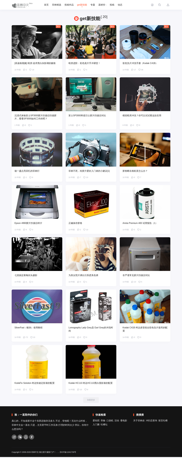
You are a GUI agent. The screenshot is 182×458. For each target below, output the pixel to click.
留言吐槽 (162, 421)
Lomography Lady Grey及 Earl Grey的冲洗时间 (90, 330)
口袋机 (109, 421)
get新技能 (82, 5)
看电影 (123, 421)
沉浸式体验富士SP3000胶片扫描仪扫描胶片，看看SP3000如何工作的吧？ (36, 117)
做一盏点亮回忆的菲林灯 (27, 171)
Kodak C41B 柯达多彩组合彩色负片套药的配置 (144, 330)
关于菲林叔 (139, 421)
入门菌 (96, 425)
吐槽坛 (104, 425)
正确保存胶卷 (75, 223)
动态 (120, 5)
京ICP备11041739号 (68, 453)
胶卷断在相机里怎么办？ (135, 171)
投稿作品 (69, 5)
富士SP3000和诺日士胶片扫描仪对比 (87, 115)
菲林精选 (56, 5)
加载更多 (91, 401)
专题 (92, 5)
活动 (116, 421)
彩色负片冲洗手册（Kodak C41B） (140, 63)
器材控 (101, 5)
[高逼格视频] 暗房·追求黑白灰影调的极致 (35, 63)
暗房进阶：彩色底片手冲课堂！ (84, 63)
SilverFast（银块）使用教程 (29, 328)
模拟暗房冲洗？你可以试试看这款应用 (142, 115)
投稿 (112, 5)
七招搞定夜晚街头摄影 (26, 276)
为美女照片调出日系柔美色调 (83, 276)
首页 (46, 5)
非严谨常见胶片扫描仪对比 (136, 276)
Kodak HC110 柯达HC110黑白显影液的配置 (91, 384)
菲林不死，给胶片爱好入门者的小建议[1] (89, 171)
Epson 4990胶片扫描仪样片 (29, 223)
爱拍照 (96, 421)
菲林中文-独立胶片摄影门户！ (43, 453)
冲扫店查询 (151, 421)
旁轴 (103, 421)
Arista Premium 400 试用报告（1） (140, 223)
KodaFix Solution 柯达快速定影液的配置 (35, 384)
